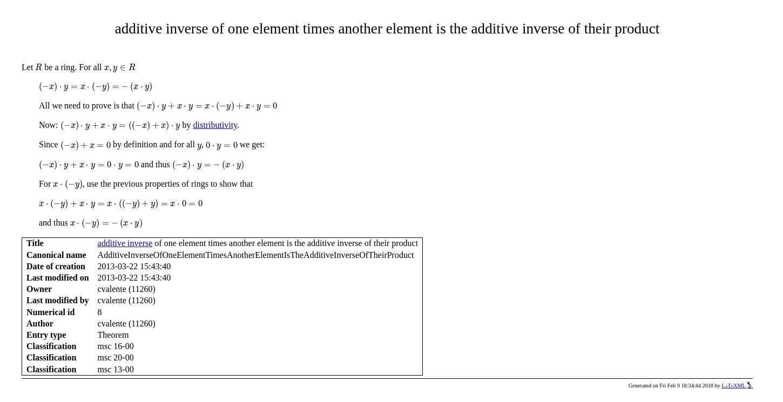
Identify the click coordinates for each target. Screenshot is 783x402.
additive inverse (125, 243)
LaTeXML (737, 386)
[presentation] (38, 67)
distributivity (215, 125)
